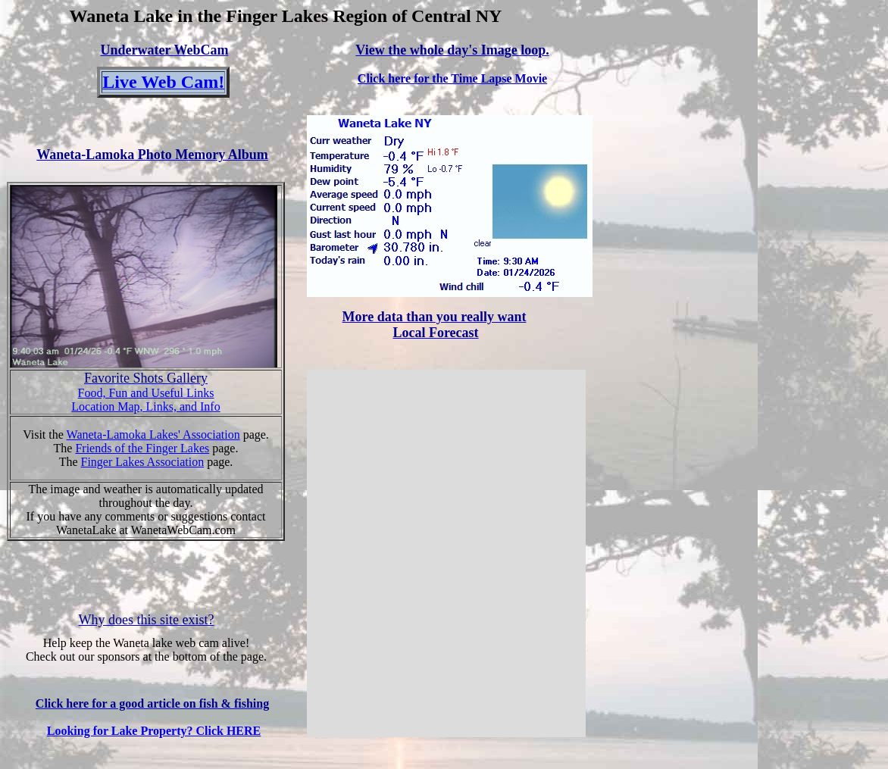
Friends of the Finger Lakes (142, 448)
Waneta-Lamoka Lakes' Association (153, 434)
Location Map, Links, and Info (145, 406)
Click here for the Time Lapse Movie (452, 78)
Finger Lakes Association (143, 461)
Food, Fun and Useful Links (146, 392)
